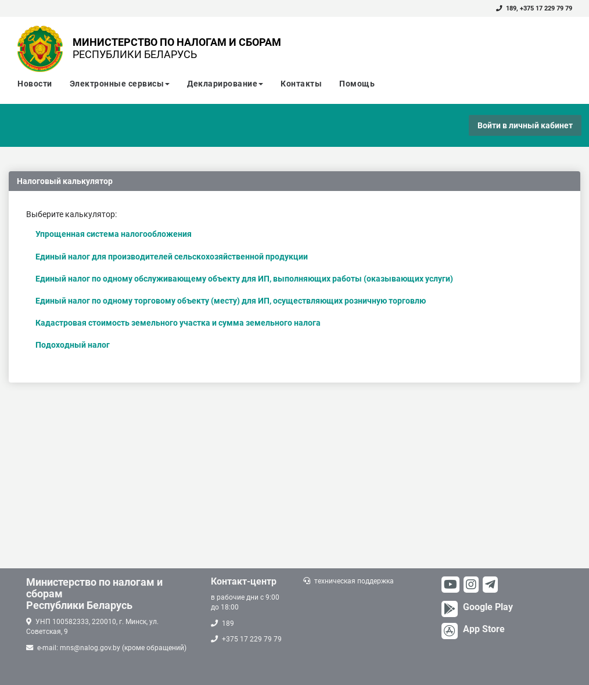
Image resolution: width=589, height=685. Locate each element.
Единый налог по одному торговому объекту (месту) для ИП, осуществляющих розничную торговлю (230, 300)
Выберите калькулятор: (71, 214)
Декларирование (225, 83)
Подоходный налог (72, 344)
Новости (34, 83)
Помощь (357, 83)
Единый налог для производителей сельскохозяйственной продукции (171, 256)
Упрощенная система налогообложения (113, 234)
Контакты (301, 83)
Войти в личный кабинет (525, 125)
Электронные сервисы (120, 83)
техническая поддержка (354, 581)
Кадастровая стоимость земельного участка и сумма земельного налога (178, 322)
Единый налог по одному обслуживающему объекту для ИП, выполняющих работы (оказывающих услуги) (244, 278)
